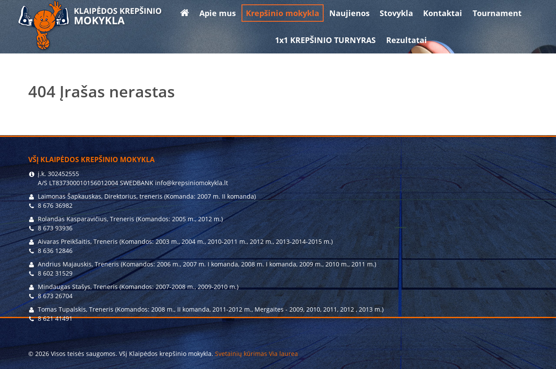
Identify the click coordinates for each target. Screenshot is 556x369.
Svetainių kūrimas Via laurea (256, 353)
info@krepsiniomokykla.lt (191, 183)
